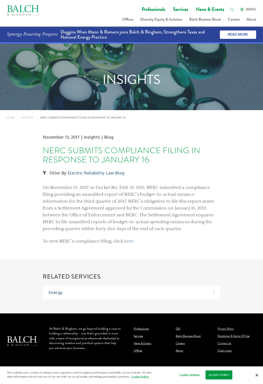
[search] (232, 9)
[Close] (257, 375)
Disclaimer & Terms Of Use (233, 336)
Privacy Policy (226, 329)
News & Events (210, 9)
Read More (238, 34)
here (129, 241)
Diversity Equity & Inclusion (161, 19)
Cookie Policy (140, 376)
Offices (127, 19)
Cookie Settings (189, 374)
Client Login (225, 351)
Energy (55, 292)
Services (180, 9)
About (251, 19)
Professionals (153, 9)
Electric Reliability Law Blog (96, 173)
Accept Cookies (219, 374)
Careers (234, 19)
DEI (178, 329)
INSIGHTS (27, 117)
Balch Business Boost (205, 19)
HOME (10, 117)
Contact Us (224, 343)
